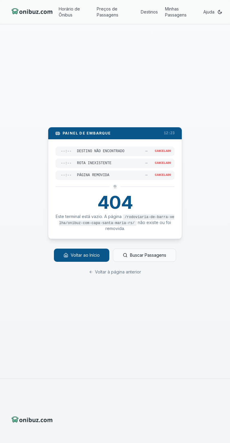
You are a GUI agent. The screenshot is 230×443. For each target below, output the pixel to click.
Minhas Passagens (176, 11)
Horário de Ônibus (69, 11)
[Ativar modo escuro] (219, 12)
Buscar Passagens (144, 255)
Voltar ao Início (81, 255)
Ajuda (208, 11)
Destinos (149, 11)
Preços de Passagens (107, 11)
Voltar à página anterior (115, 271)
